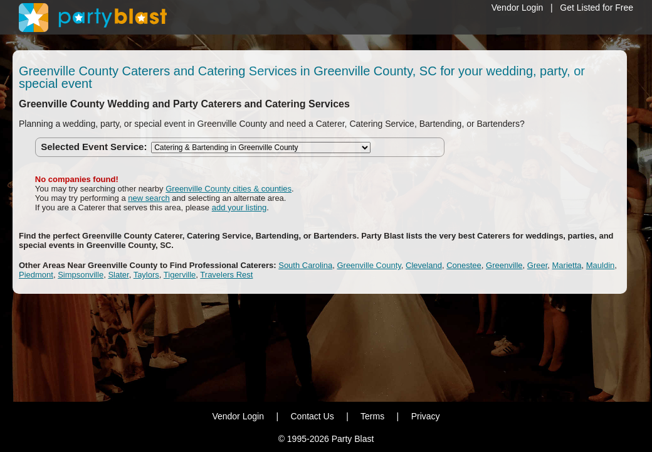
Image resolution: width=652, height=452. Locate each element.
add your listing (239, 207)
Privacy (425, 416)
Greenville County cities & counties (229, 188)
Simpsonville (80, 274)
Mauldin (600, 265)
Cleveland (424, 265)
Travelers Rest (226, 274)
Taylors (146, 274)
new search (148, 198)
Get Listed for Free (596, 8)
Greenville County (369, 265)
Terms (372, 416)
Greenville (504, 265)
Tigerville (180, 274)
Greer (537, 265)
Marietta (567, 265)
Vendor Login (518, 8)
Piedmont (36, 274)
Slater (118, 274)
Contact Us (312, 416)
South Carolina (305, 265)
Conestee (463, 265)
